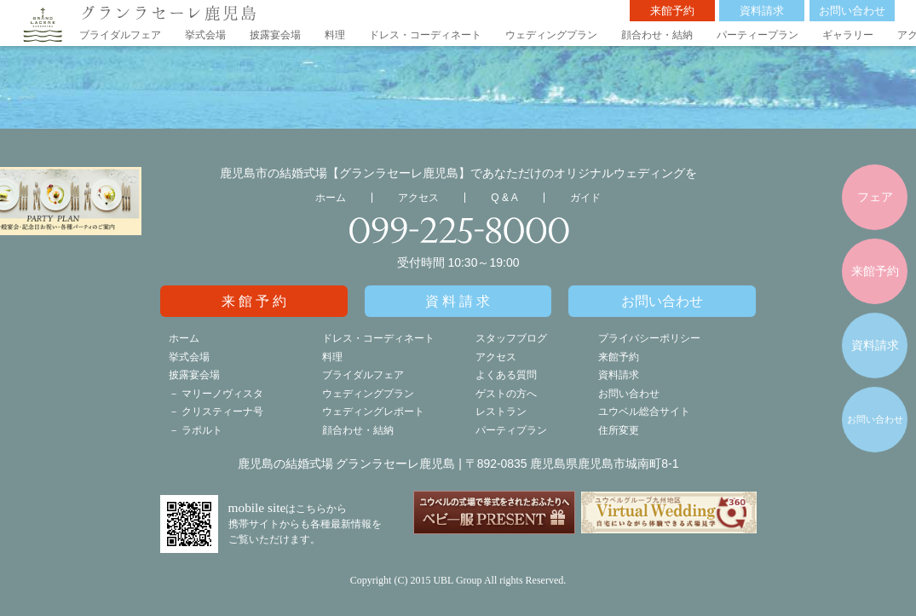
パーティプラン (511, 430)
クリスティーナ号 (222, 411)
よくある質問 (506, 375)
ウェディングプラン (551, 35)
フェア (875, 197)
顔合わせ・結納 (657, 35)
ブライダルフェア (120, 35)
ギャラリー (847, 35)
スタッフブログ (511, 338)
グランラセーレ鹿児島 (168, 12)
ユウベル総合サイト (644, 411)
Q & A (504, 198)
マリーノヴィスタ (222, 394)
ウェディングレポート (373, 411)
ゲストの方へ (506, 394)
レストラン (501, 411)
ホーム (330, 198)
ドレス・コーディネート (425, 35)
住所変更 (618, 430)
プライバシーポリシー (649, 338)
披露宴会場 (275, 35)
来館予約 (672, 10)
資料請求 (762, 10)
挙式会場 (205, 35)
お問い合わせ (852, 10)
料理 (335, 35)
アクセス (418, 198)
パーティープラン (757, 35)
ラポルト (201, 430)
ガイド (585, 198)
